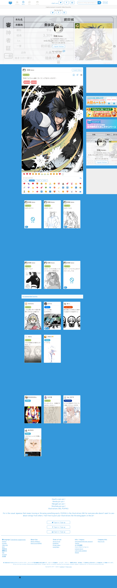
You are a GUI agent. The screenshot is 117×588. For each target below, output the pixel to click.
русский (4, 554)
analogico (62, 566)
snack (38, 180)
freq (25, 180)
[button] (20, 577)
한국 (3, 547)
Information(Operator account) (84, 541)
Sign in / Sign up (58, 522)
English (4, 541)
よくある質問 (78, 545)
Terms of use (56, 541)
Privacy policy (56, 545)
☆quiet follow (58, 46)
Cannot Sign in (79, 549)
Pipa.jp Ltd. (101, 541)
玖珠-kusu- (58, 36)
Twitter (77, 543)
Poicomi (77, 552)
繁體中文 (4, 551)
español (4, 543)
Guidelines (56, 543)
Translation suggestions (18, 539)
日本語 (4, 556)
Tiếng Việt (5, 545)
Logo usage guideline (81, 551)
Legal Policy (56, 547)
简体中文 (4, 549)
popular (32, 180)
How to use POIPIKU (36, 543)
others (45, 180)
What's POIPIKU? (35, 541)
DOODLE (26, 75)
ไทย (3, 552)
